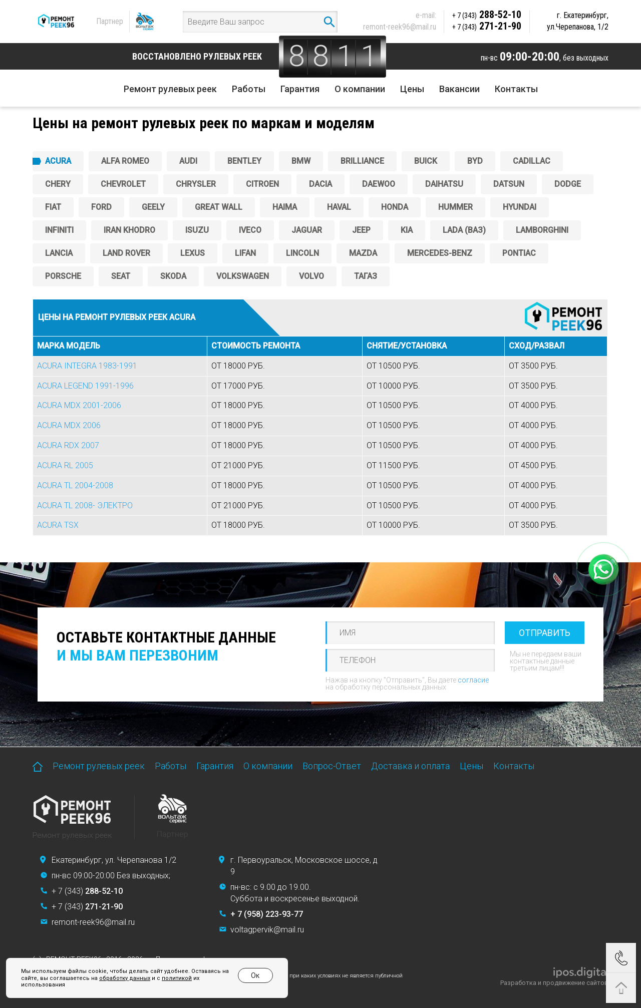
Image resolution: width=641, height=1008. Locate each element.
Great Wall (218, 207)
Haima (284, 207)
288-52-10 (486, 15)
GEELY (153, 207)
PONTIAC (519, 253)
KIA (407, 230)
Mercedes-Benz (439, 253)
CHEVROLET (123, 184)
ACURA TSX (58, 525)
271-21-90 (486, 26)
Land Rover (126, 253)
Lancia (59, 253)
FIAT (53, 207)
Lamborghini (542, 230)
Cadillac (531, 161)
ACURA (58, 161)
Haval (339, 207)
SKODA (173, 276)
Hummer (455, 207)
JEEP (361, 230)
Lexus (192, 253)
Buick (425, 161)
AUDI (188, 161)
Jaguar (306, 230)
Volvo (311, 276)
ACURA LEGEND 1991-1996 (85, 386)
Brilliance (362, 161)
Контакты (516, 89)
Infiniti (59, 230)
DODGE (567, 184)
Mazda (363, 253)
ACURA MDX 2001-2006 (79, 405)
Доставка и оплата (410, 766)
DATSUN (508, 184)
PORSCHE (63, 276)
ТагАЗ (365, 276)
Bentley (244, 161)
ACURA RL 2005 (65, 465)
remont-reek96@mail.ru (399, 27)
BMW (300, 161)
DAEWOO (378, 184)
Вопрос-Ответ (331, 766)
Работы (248, 89)
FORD (101, 207)
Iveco (250, 230)
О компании (360, 89)
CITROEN (262, 184)
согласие (473, 680)
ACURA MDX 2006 (69, 425)
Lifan (245, 253)
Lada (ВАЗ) (464, 230)
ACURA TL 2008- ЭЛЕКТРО (85, 505)
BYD (475, 161)
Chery (58, 184)
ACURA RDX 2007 (68, 445)
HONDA (394, 207)
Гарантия (299, 89)
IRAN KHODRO (129, 230)
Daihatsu (444, 184)
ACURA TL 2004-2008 (75, 485)
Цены (412, 89)
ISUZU (197, 230)
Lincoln (302, 253)
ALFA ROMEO (125, 161)
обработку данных (124, 978)
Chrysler (196, 184)
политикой (177, 978)
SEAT (120, 276)
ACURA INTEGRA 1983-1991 (87, 366)
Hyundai (519, 207)
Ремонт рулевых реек (170, 89)
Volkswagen (242, 276)
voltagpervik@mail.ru (267, 929)
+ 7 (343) (87, 891)
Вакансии (459, 89)
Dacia (320, 184)
